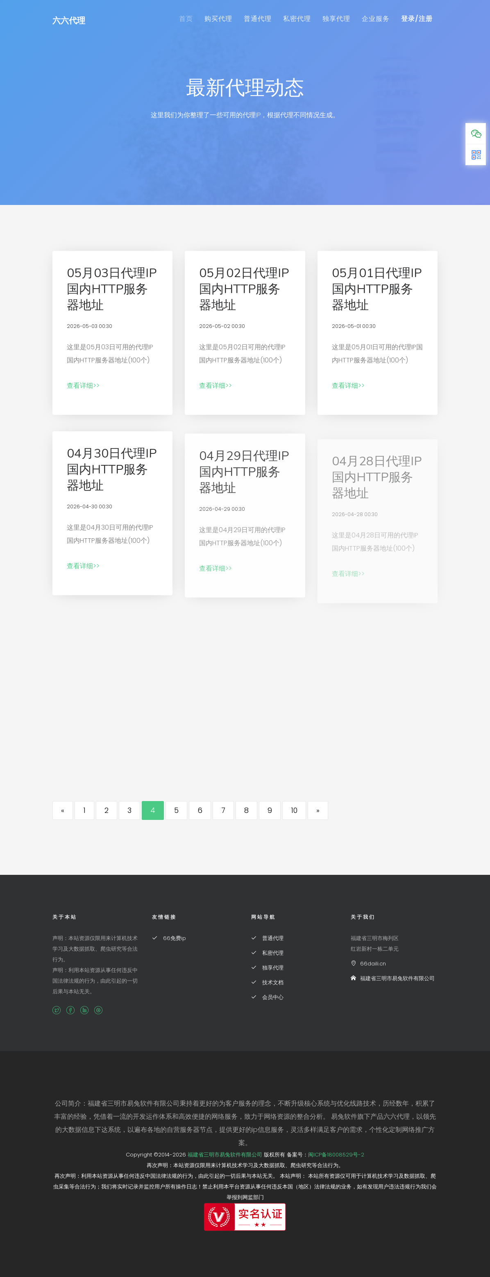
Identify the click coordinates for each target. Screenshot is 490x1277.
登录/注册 (417, 18)
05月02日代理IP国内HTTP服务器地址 (244, 289)
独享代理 (336, 18)
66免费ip (169, 938)
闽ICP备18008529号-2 (336, 1155)
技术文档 (267, 982)
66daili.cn (368, 963)
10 (294, 810)
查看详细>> (83, 385)
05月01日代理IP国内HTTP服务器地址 (377, 289)
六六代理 (68, 20)
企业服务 (376, 18)
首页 (186, 18)
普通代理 (258, 18)
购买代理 (218, 18)
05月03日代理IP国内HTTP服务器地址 (112, 289)
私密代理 (297, 18)
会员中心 (267, 997)
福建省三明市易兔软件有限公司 (393, 978)
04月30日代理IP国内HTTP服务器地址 (112, 475)
